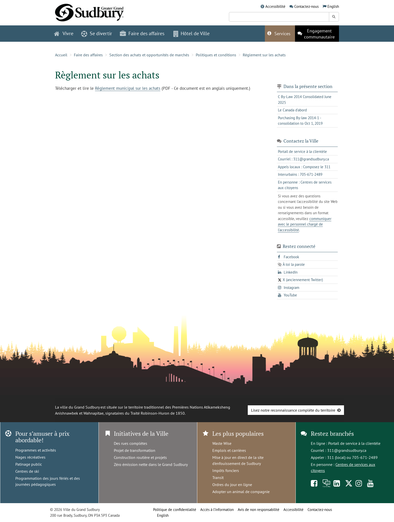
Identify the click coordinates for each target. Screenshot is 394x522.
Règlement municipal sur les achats (127, 88)
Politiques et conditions (216, 54)
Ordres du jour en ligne (232, 484)
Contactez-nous (306, 6)
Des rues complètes (130, 443)
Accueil (61, 54)
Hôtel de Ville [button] (191, 33)
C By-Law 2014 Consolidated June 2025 (304, 99)
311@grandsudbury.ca (346, 450)
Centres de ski (27, 471)
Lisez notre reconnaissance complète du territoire (293, 410)
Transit (218, 477)
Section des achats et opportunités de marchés (149, 54)
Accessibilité (275, 6)
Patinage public (28, 464)
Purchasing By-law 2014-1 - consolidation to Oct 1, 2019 (300, 120)
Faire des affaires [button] (142, 33)
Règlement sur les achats (264, 54)
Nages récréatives (30, 457)
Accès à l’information (217, 509)
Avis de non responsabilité (258, 509)
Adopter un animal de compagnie (241, 491)
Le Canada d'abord (292, 110)
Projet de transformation (134, 450)
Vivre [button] (63, 33)
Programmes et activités (35, 450)
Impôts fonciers (225, 470)
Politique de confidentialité (174, 509)
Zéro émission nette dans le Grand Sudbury (151, 464)
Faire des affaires (88, 54)
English (333, 6)
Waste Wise (221, 443)
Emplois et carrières (229, 450)
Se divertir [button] (96, 33)
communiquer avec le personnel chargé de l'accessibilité (304, 224)
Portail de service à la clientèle (354, 443)
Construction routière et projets (140, 457)
